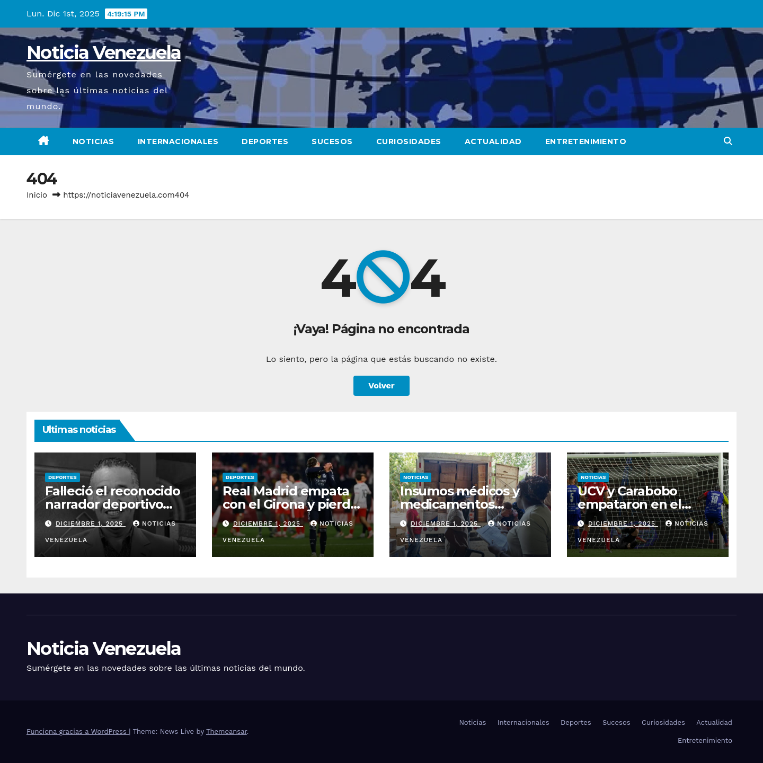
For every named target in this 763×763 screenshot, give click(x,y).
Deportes (265, 141)
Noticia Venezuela (103, 52)
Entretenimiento (586, 141)
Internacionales (178, 141)
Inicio (36, 195)
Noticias (93, 141)
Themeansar (226, 731)
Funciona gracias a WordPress (77, 731)
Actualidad (493, 141)
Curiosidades (408, 141)
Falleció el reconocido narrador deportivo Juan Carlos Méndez (112, 504)
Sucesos (332, 141)
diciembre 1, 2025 (91, 523)
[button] (728, 141)
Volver (381, 385)
